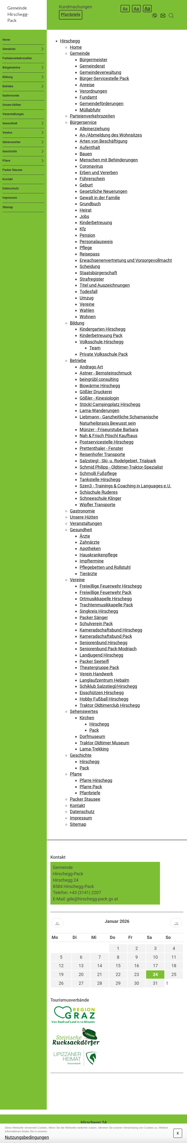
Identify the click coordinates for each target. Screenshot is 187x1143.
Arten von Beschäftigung (103, 141)
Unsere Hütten (11, 105)
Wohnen (88, 316)
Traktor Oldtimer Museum (104, 742)
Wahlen (87, 310)
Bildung (7, 77)
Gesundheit (9, 123)
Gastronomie (10, 95)
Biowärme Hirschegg (100, 385)
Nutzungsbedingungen (27, 1137)
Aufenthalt (90, 147)
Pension (87, 235)
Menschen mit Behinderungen (109, 159)
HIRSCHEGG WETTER (116, 1091)
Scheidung (90, 266)
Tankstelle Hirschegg (100, 479)
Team (95, 347)
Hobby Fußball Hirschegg (104, 698)
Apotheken (90, 548)
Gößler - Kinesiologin (99, 398)
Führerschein (92, 178)
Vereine (7, 132)
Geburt (86, 184)
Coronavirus (91, 166)
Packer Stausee (12, 170)
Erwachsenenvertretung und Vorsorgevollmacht (126, 260)
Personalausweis (96, 241)
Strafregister (92, 279)
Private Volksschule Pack (104, 354)
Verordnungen (93, 91)
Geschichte (9, 151)
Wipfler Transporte (97, 504)
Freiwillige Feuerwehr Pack (105, 592)
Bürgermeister (93, 59)
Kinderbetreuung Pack (101, 335)
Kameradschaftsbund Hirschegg (111, 629)
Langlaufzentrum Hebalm (104, 680)
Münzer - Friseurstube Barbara (109, 429)
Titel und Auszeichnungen (105, 285)
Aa (125, 8)
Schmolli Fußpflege (98, 473)
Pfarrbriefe (70, 14)
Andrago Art (91, 366)
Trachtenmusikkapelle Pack (106, 604)
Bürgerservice (11, 67)
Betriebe (7, 86)
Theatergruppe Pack (99, 667)
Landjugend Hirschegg (101, 655)
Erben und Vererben (99, 172)
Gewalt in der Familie (100, 197)
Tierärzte (88, 573)
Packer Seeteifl (94, 661)
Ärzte (85, 536)
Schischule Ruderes (99, 492)
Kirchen (87, 717)
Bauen (86, 153)
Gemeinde (8, 49)
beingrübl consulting (99, 379)
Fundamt (88, 97)
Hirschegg (70, 40)
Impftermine (92, 560)
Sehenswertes (11, 142)
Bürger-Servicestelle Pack (104, 78)
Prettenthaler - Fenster (101, 448)
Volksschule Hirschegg (101, 341)
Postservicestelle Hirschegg (106, 441)
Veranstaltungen (13, 114)
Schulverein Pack (96, 623)
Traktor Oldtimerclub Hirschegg (110, 705)
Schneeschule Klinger (100, 498)
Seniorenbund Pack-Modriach (108, 648)
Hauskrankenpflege (99, 554)
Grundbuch (90, 203)
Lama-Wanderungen (99, 410)
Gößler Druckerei (96, 391)
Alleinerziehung (95, 128)
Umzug (87, 297)
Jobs (84, 216)
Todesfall (88, 291)
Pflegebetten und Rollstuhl (105, 567)
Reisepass (90, 253)
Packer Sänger (94, 617)
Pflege (86, 247)
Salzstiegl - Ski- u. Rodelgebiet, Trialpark (118, 460)
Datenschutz (10, 188)
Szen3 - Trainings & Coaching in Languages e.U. (125, 485)
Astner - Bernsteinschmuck (106, 372)
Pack (94, 730)
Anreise (87, 84)
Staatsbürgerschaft (98, 272)
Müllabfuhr (90, 109)
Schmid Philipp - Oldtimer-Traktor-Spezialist (121, 467)
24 (155, 974)
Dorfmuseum (92, 736)
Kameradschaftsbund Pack (106, 636)
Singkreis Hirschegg (99, 611)
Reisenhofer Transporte (102, 454)
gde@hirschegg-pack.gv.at (92, 898)
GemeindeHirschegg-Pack (18, 14)
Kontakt (7, 179)
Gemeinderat (92, 66)
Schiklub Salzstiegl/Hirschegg (108, 686)
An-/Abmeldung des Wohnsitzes (111, 135)
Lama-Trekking (94, 748)
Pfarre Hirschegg (96, 780)
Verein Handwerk (96, 673)
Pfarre (6, 160)
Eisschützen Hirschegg (102, 692)
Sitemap (7, 207)
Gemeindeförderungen (101, 103)
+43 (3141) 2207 (85, 892)
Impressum (9, 197)
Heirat (86, 210)
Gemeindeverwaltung (100, 72)
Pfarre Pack (91, 786)
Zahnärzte (90, 542)
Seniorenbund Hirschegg (103, 642)
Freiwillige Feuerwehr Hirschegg (111, 586)
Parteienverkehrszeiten (17, 58)
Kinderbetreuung (96, 222)
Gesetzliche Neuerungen (103, 191)
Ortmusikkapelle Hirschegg (106, 598)
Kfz (83, 228)
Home (6, 39)
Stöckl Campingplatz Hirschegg (110, 404)
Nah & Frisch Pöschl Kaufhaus (108, 435)
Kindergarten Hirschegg (102, 329)
